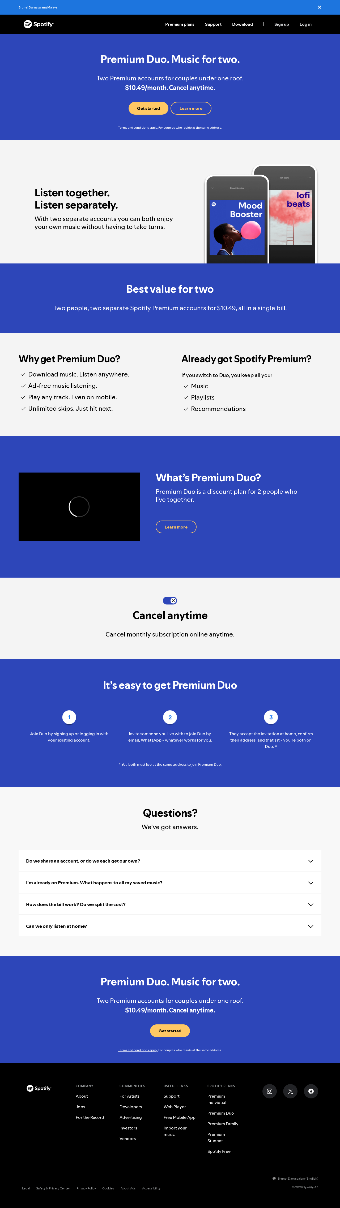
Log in (306, 24)
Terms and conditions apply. (138, 127)
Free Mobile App (180, 1117)
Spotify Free (219, 1151)
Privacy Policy (86, 1188)
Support (213, 24)
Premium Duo (220, 1113)
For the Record (90, 1117)
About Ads (128, 1188)
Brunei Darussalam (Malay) (38, 7)
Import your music (175, 1131)
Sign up (281, 24)
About (82, 1096)
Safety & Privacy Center (53, 1188)
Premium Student (216, 1137)
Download (242, 24)
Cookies (108, 1188)
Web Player (175, 1107)
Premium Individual (216, 1099)
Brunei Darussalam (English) (295, 1178)
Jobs (80, 1107)
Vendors (128, 1138)
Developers (131, 1107)
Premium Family (223, 1124)
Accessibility (151, 1188)
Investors (128, 1128)
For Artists (129, 1096)
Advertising (131, 1117)
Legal (26, 1188)
